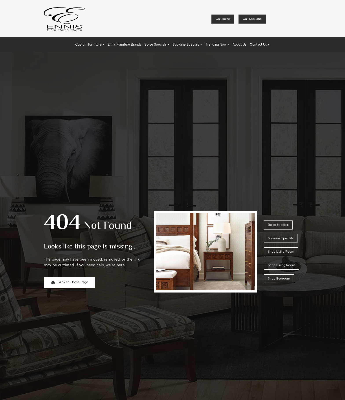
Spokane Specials (186, 44)
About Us (239, 44)
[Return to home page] (64, 19)
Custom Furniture (88, 44)
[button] (222, 19)
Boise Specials (156, 44)
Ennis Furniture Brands (124, 44)
